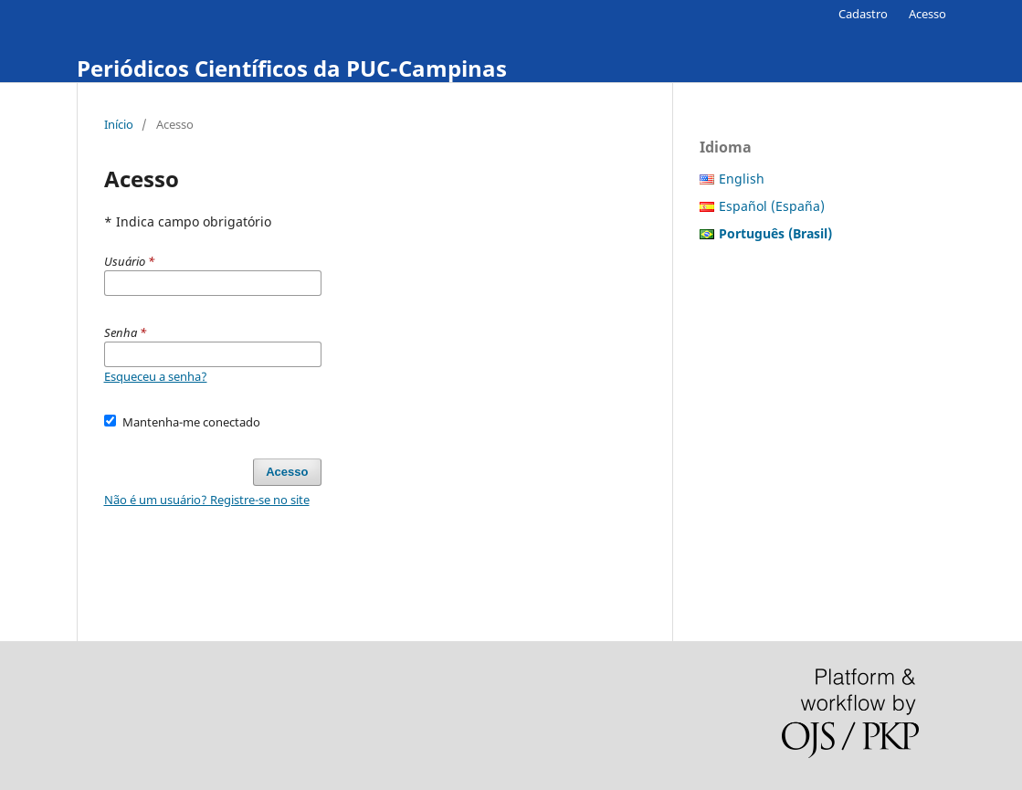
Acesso (927, 13)
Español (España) (772, 206)
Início (118, 124)
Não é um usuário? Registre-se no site (207, 499)
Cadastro (863, 13)
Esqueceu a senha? (155, 376)
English (741, 178)
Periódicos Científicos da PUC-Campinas (292, 68)
